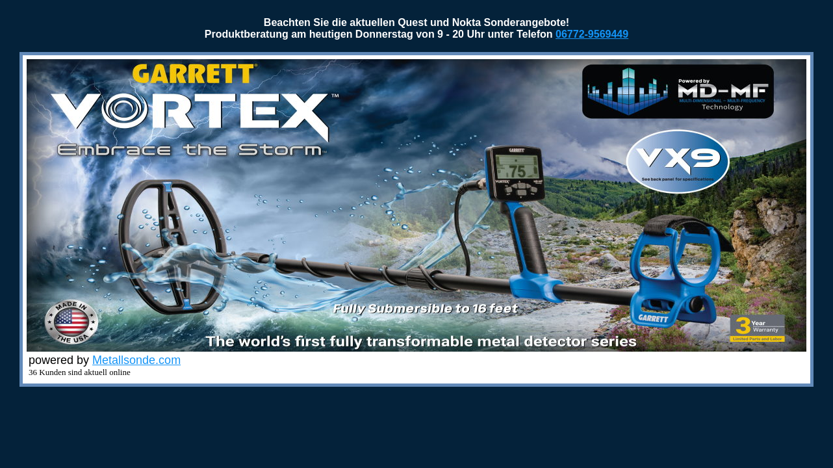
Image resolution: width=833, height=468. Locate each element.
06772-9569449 (592, 34)
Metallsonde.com (136, 360)
